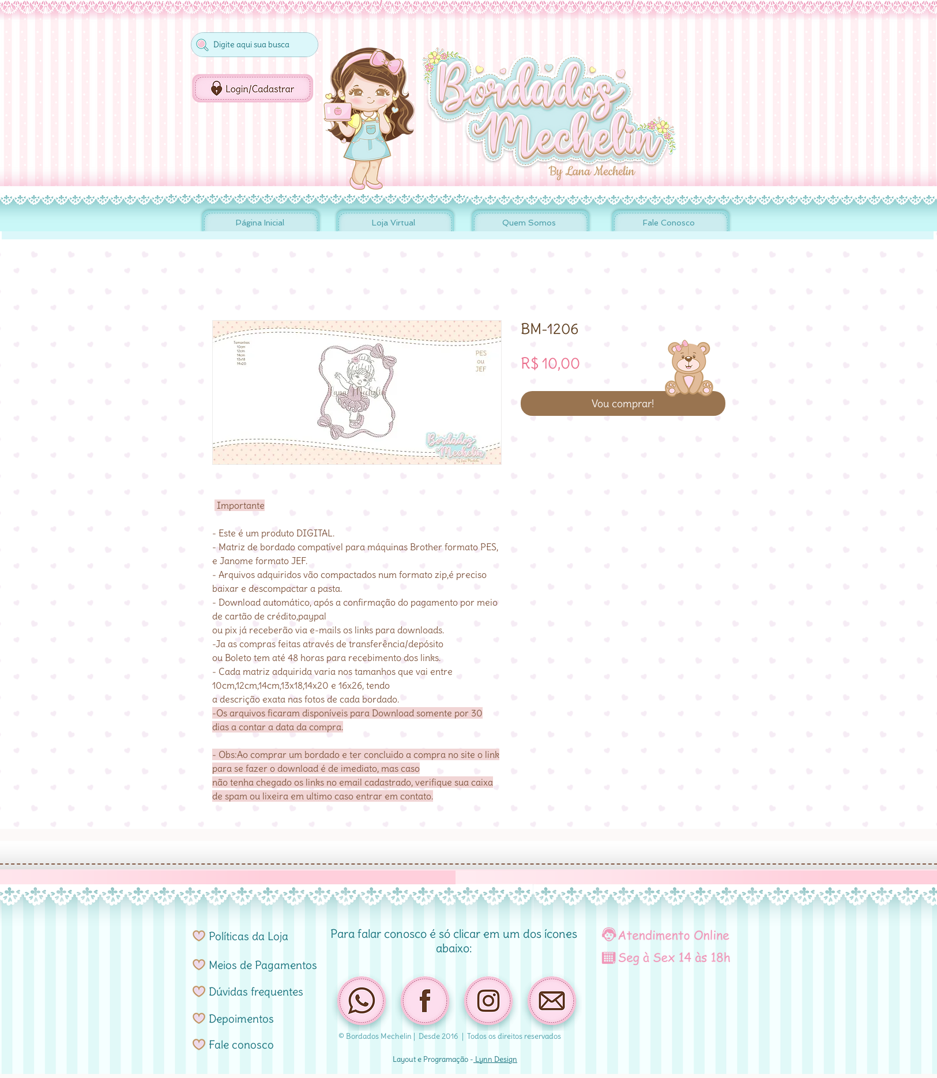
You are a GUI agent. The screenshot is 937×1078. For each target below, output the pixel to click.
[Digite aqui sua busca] (253, 45)
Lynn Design (495, 1059)
